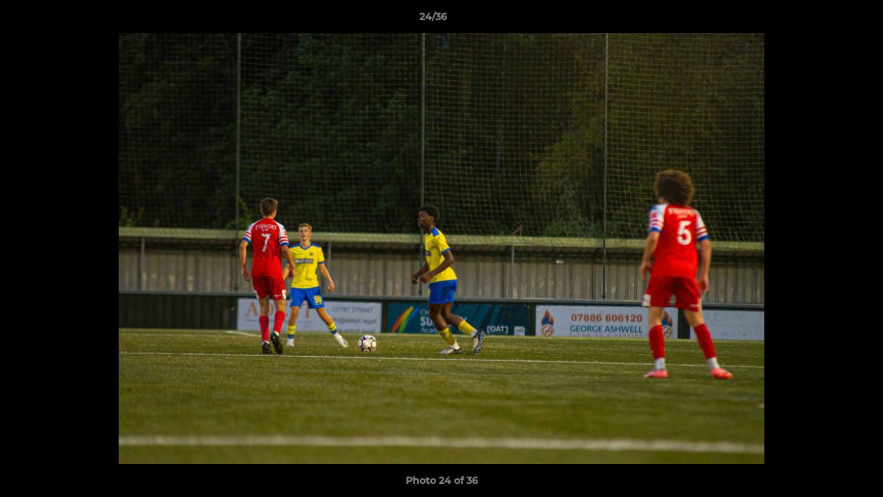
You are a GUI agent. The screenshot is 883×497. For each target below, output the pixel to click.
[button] (825, 20)
